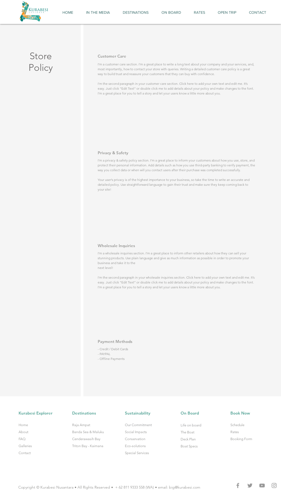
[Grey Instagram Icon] (274, 485)
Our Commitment (138, 425)
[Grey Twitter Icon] (250, 485)
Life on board (191, 425)
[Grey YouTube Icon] (262, 485)
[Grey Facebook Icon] (237, 485)
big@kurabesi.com (184, 487)
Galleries (25, 446)
